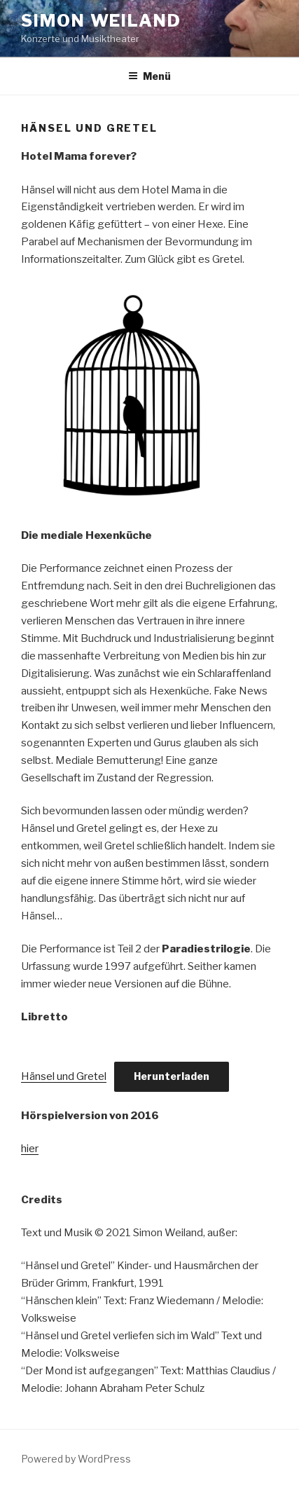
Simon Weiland (101, 21)
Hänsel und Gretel (63, 1076)
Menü (149, 76)
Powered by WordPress (76, 1459)
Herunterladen (171, 1076)
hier (30, 1148)
